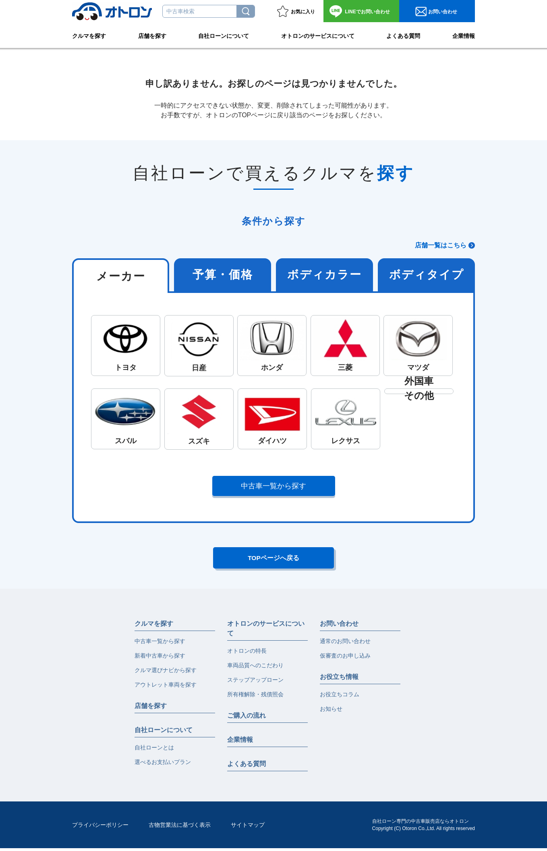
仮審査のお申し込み (345, 658)
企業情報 (463, 34)
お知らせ (331, 711)
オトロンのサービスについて (317, 34)
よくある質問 (403, 34)
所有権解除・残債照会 (255, 697)
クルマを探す (89, 34)
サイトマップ (248, 827)
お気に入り (303, 12)
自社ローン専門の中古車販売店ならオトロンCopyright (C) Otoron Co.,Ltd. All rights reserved (423, 827)
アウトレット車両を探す (166, 687)
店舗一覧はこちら (440, 245)
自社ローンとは (154, 750)
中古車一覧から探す (274, 485)
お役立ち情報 (339, 679)
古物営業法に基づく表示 (180, 827)
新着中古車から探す (160, 658)
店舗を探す (152, 34)
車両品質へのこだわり (255, 668)
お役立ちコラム (339, 697)
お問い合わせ (367, 12)
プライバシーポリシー (100, 827)
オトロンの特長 (247, 653)
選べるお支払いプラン (163, 765)
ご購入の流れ (246, 718)
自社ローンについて (223, 34)
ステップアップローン (255, 682)
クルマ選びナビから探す (166, 673)
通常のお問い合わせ (345, 644)
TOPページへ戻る (273, 559)
